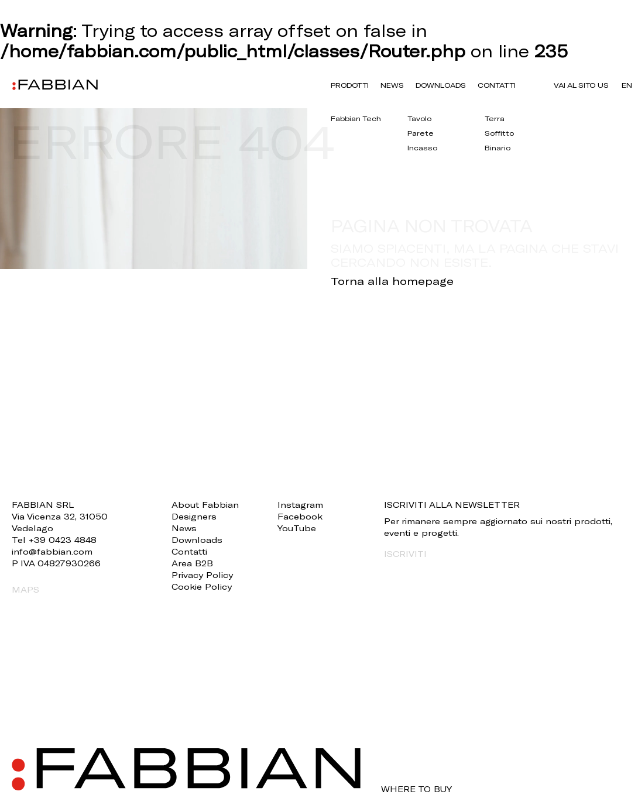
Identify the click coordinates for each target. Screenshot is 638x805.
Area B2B (192, 563)
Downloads (441, 85)
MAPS (25, 589)
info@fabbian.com (52, 551)
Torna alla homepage (392, 280)
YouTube (296, 528)
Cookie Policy (201, 586)
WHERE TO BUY (416, 789)
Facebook (300, 516)
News (392, 85)
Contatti (497, 85)
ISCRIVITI (405, 554)
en (627, 85)
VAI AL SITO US (581, 85)
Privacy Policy (202, 575)
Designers (194, 516)
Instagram (300, 505)
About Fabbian (205, 505)
